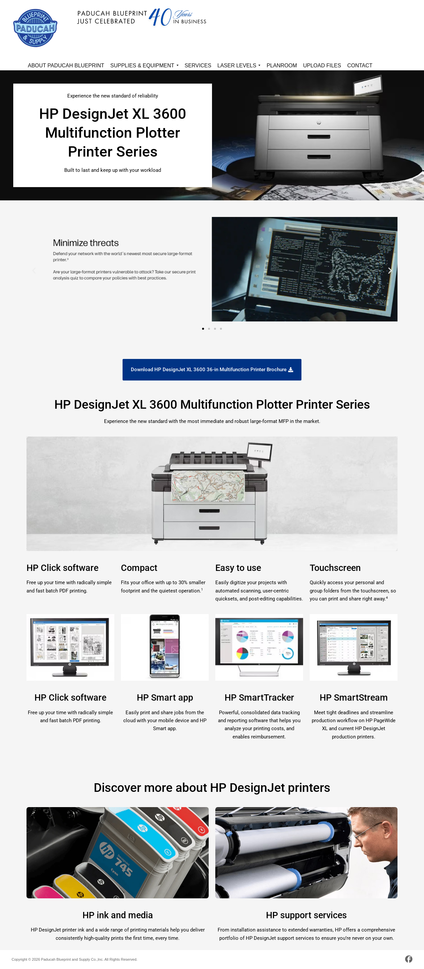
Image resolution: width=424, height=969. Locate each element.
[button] (34, 270)
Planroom (282, 65)
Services (198, 65)
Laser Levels (238, 66)
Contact (359, 65)
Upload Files (322, 65)
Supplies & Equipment (144, 66)
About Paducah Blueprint (66, 65)
